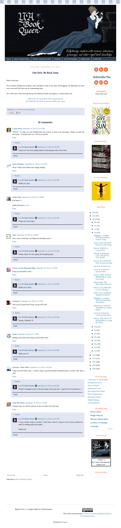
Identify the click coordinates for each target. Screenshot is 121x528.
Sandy (14, 334)
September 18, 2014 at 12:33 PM (36, 164)
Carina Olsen (17, 129)
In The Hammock (94, 403)
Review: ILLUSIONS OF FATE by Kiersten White (103, 262)
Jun (95, 334)
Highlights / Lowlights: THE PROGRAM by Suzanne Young (102, 238)
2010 (94, 365)
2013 (94, 355)
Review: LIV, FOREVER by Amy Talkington (102, 289)
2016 (94, 212)
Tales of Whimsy (18, 164)
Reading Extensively (95, 383)
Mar (95, 344)
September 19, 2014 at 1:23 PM (36, 403)
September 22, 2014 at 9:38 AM (48, 284)
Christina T (16, 301)
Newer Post (11, 475)
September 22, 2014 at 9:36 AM (48, 251)
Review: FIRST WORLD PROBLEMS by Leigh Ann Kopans (102, 277)
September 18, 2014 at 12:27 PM (34, 129)
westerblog (94, 426)
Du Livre (26, 205)
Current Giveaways (70, 59)
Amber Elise (16, 197)
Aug (96, 327)
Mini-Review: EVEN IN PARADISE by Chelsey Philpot (103, 308)
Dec (95, 222)
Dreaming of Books (94, 397)
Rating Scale (85, 59)
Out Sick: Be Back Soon (102, 266)
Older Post (80, 475)
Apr (95, 340)
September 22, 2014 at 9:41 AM (48, 419)
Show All (110, 428)
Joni (26, 509)
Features (57, 59)
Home (9, 59)
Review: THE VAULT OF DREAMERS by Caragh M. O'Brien (103, 320)
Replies (17, 143)
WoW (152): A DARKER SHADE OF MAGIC (102, 294)
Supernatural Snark (94, 388)
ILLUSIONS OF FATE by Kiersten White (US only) (45, 101)
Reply (14, 138)
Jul (95, 330)
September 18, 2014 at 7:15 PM (28, 334)
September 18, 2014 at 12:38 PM (33, 197)
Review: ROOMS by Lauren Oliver (101, 249)
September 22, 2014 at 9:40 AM (48, 386)
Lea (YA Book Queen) (26, 147)
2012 (94, 358)
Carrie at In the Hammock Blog (23, 268)
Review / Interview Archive (42, 59)
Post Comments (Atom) (24, 479)
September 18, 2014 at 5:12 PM (32, 301)
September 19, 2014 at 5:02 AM (41, 367)
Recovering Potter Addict (96, 391)
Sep (95, 233)
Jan (95, 351)
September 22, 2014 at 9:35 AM (48, 147)
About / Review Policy (21, 59)
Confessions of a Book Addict (98, 380)
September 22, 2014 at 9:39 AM (48, 350)
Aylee (14, 235)
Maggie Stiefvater (96, 415)
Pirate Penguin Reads (95, 394)
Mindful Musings (94, 400)
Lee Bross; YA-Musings (98, 423)
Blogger (64, 522)
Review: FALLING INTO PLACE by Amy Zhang (103, 244)
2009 (94, 369)
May (96, 337)
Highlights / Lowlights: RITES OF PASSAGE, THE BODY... (102, 300)
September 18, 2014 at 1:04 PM (27, 235)
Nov (96, 226)
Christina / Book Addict (20, 367)
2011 (94, 362)
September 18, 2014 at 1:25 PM (46, 268)
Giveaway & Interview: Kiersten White (102, 271)
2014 (94, 219)
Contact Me (97, 59)
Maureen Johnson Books (99, 419)
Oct (95, 229)
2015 (94, 216)
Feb (95, 347)
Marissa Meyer (95, 412)
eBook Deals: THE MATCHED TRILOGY (103, 283)
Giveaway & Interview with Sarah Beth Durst (102, 314)
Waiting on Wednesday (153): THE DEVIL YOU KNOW (101, 256)
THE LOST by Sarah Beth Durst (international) (45, 99)
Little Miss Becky (18, 403)
